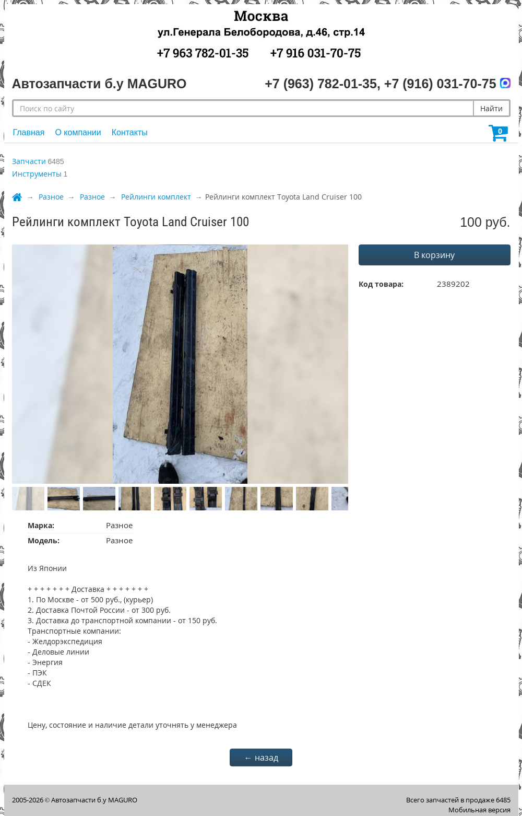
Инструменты (37, 174)
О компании (78, 132)
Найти (491, 108)
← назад (261, 757)
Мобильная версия (479, 809)
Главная (29, 132)
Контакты (130, 132)
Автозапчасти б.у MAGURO (94, 800)
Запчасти (29, 161)
